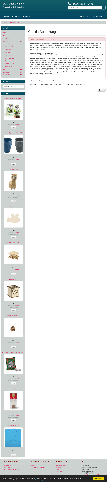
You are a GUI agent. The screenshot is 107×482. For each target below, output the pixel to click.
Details (13, 127)
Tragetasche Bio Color (13, 425)
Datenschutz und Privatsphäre (12, 469)
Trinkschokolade (13, 389)
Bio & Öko (6, 35)
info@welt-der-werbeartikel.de (90, 475)
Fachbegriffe (59, 471)
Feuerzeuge (8, 49)
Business (6, 72)
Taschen (7, 52)
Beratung (58, 467)
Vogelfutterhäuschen (13, 242)
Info (82, 16)
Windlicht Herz (13, 279)
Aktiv (4, 69)
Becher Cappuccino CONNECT (13, 133)
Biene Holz (13, 206)
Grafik (57, 469)
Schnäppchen (7, 38)
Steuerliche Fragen (61, 465)
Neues (5, 32)
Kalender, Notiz (9, 66)
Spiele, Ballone (9, 63)
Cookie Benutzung (14, 22)
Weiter (101, 90)
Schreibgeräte (9, 47)
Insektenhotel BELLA (13, 316)
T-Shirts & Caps (9, 58)
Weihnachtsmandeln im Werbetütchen (13, 352)
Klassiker (6, 41)
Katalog (5, 22)
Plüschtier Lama (13, 169)
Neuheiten (6, 93)
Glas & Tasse (9, 55)
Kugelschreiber (9, 44)
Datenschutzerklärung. (35, 480)
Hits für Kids (6, 75)
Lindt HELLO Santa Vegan (13, 98)
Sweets (7, 61)
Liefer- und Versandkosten (37, 467)
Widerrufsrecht (8, 467)
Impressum (33, 465)
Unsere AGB (7, 465)
